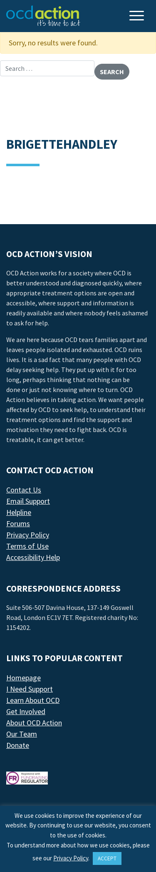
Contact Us (23, 490)
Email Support (28, 501)
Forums (18, 523)
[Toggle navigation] (137, 16)
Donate (17, 745)
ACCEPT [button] (107, 858)
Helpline (18, 512)
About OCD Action (34, 722)
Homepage (23, 677)
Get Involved (25, 711)
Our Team (21, 734)
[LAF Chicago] (43, 15)
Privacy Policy (27, 535)
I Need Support (29, 689)
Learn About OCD (32, 700)
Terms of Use (27, 546)
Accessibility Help (33, 557)
